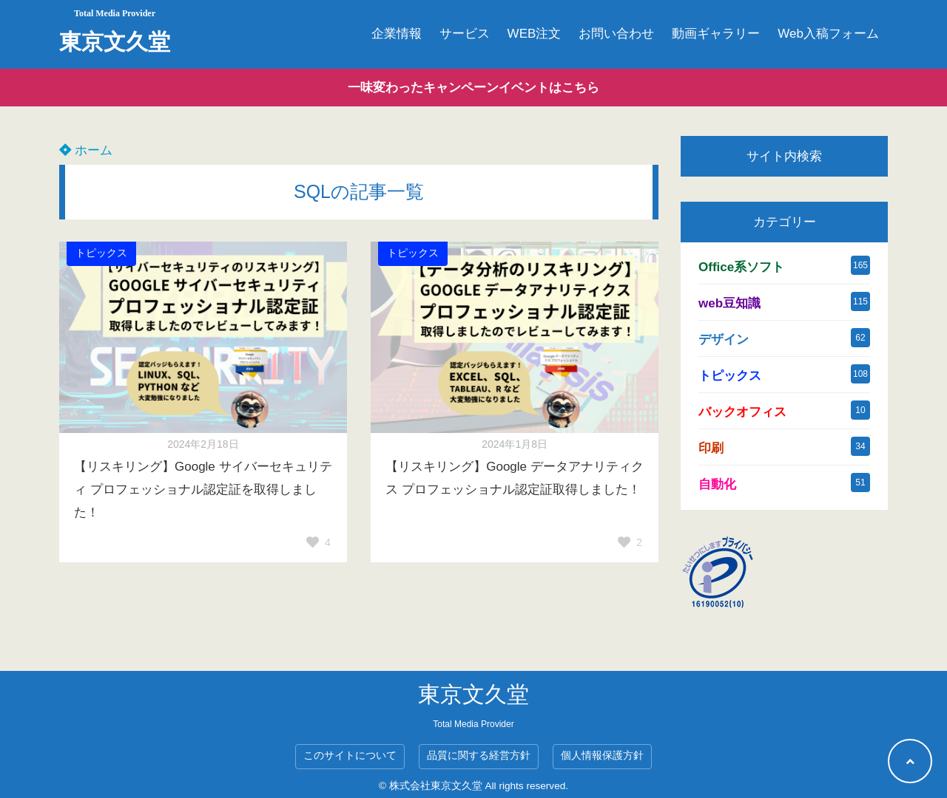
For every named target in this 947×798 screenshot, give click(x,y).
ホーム (85, 150)
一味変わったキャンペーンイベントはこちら (473, 88)
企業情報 (396, 34)
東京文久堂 (114, 42)
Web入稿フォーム (828, 34)
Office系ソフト (741, 267)
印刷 (711, 448)
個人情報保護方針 (602, 755)
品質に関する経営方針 (478, 755)
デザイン (723, 339)
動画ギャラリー (716, 34)
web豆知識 (729, 303)
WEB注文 (535, 34)
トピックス (101, 253)
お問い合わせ (616, 34)
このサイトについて (350, 755)
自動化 (717, 484)
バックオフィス (742, 412)
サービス (464, 34)
